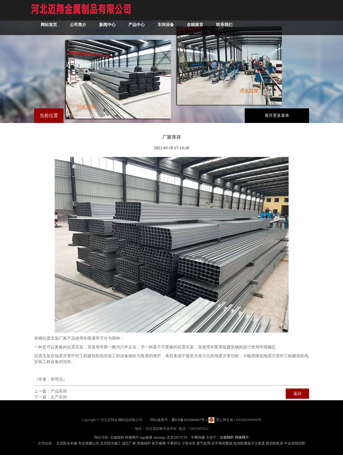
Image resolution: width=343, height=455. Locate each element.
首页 (70, 115)
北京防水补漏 (66, 443)
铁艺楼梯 (159, 443)
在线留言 (195, 25)
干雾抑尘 (174, 443)
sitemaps (160, 437)
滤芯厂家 (129, 443)
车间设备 (166, 25)
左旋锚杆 (117, 437)
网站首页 (49, 25)
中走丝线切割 (294, 443)
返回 (297, 393)
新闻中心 (107, 25)
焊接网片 (132, 437)
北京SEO (173, 437)
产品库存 (59, 391)
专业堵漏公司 (88, 443)
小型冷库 (189, 443)
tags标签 (146, 437)
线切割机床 (274, 443)
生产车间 (59, 397)
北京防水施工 (110, 443)
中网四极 (198, 437)
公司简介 (78, 25)
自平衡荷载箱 (221, 443)
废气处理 (204, 443)
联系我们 (224, 25)
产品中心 (136, 25)
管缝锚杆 (144, 443)
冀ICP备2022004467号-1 (189, 420)
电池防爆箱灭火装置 (249, 443)
